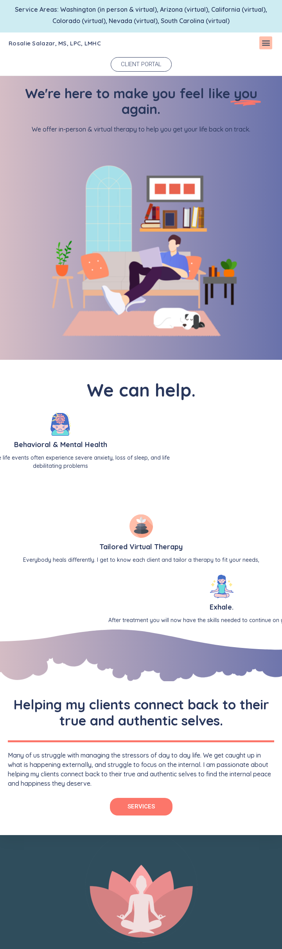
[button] (265, 42)
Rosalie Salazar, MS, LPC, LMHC (55, 43)
